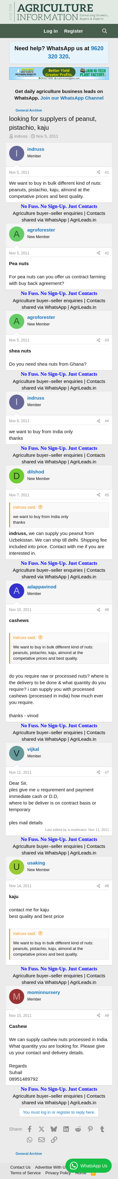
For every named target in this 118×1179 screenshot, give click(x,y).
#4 (107, 421)
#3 (107, 340)
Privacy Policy (58, 1173)
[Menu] (14, 31)
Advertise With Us (51, 1167)
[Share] (98, 172)
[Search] (104, 31)
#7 (107, 772)
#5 (107, 495)
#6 (107, 610)
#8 (107, 886)
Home (80, 1173)
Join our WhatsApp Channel (72, 98)
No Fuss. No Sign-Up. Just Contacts (59, 206)
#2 (107, 253)
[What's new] (92, 31)
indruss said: (24, 507)
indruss (20, 136)
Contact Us (20, 1167)
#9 (107, 1015)
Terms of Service (25, 1173)
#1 (107, 172)
